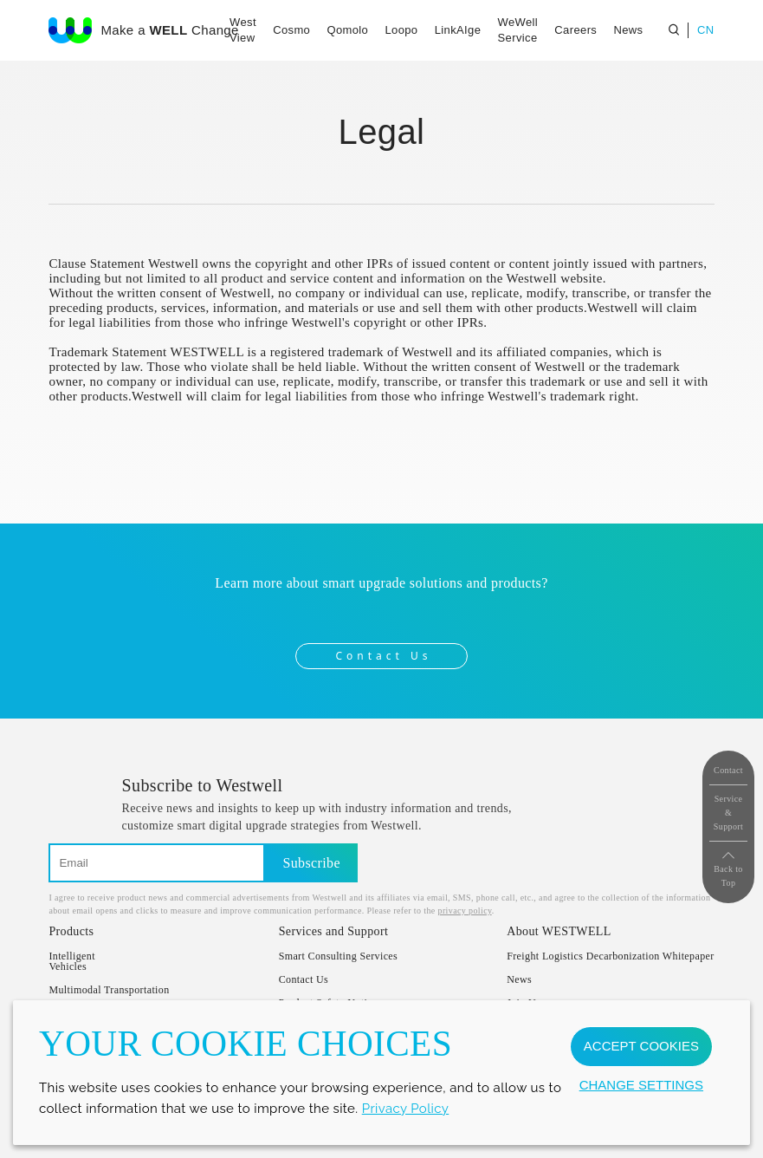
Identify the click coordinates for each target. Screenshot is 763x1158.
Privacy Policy (405, 1108)
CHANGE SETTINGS (641, 1084)
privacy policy (465, 910)
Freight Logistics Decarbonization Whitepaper (610, 956)
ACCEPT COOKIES (641, 1045)
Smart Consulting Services (338, 956)
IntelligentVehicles (71, 961)
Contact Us (383, 655)
